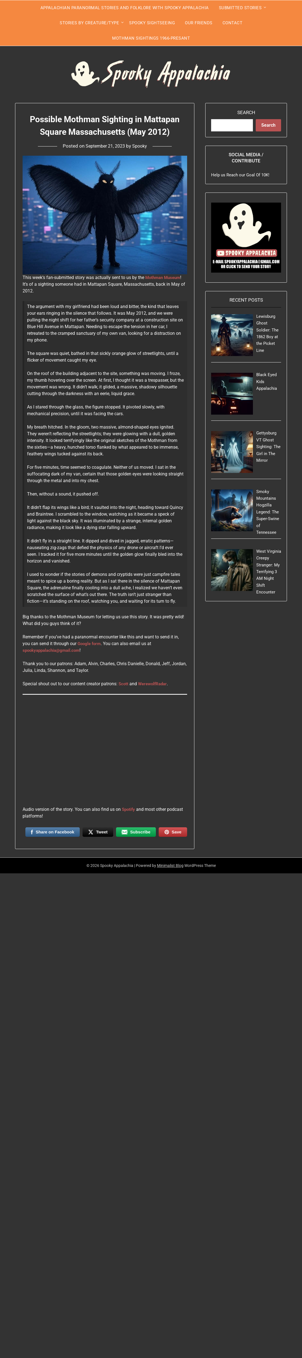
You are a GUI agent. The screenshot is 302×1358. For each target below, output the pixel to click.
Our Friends (198, 22)
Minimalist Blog (170, 865)
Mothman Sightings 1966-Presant (151, 38)
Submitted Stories (240, 7)
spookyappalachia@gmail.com (53, 650)
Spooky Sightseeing (152, 22)
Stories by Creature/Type (89, 22)
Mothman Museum (164, 277)
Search (246, 112)
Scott (124, 683)
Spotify (129, 809)
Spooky (141, 146)
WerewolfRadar (154, 683)
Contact (233, 22)
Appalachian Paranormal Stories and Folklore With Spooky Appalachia (124, 7)
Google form (90, 643)
